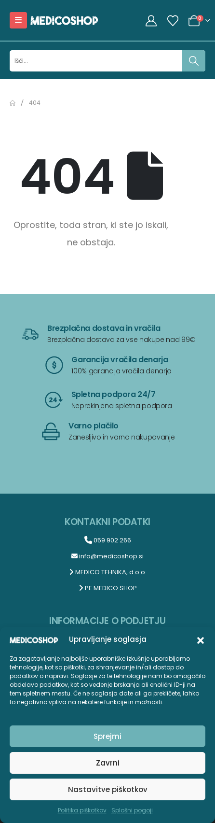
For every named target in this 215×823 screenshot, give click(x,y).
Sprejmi (107, 736)
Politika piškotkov (82, 810)
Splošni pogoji (132, 810)
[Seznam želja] (172, 20)
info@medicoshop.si (107, 556)
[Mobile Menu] (18, 20)
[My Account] (151, 20)
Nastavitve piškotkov (108, 789)
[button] (200, 639)
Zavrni (108, 763)
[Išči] (193, 60)
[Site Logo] (64, 20)
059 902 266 (107, 540)
